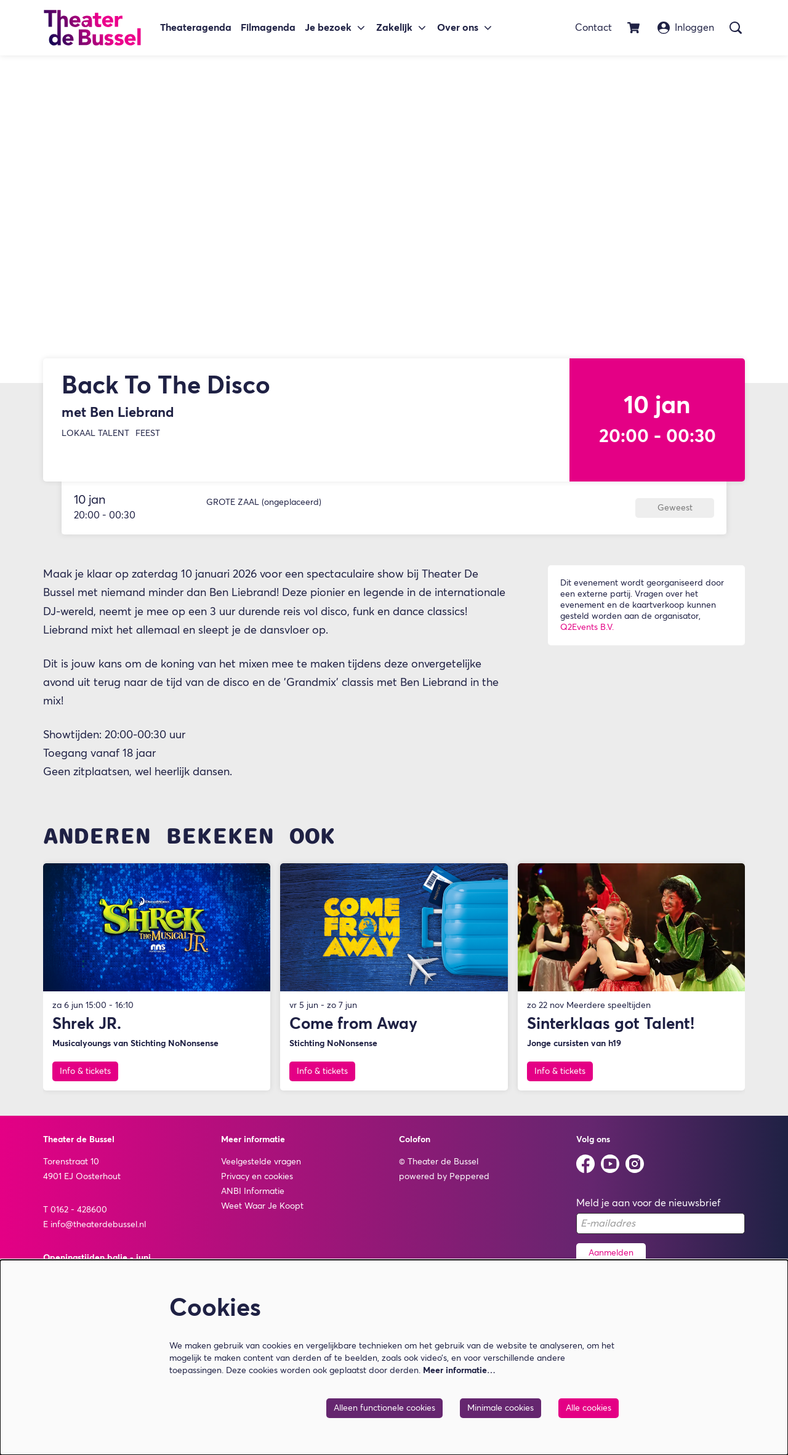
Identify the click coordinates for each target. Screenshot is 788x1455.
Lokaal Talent (95, 438)
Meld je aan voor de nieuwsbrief (648, 1208)
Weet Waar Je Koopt (262, 1211)
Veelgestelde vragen (261, 1167)
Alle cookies (588, 1408)
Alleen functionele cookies (384, 1408)
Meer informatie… (459, 1370)
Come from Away (353, 1030)
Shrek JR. (86, 1030)
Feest (147, 438)
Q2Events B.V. (587, 632)
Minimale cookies (500, 1408)
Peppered (469, 1181)
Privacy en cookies (257, 1181)
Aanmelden (611, 1258)
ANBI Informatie (252, 1196)
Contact (593, 28)
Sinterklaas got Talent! (610, 1030)
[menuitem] (195, 28)
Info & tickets (85, 1077)
